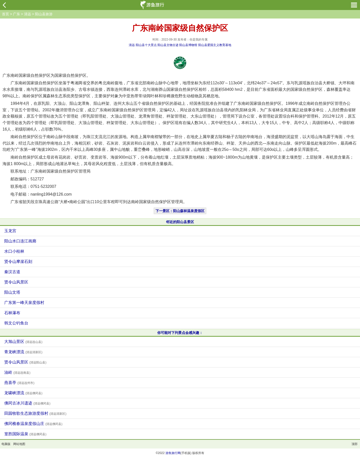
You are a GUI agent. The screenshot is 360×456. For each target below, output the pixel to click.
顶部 (355, 444)
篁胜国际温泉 (25, 434)
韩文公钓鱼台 (16, 323)
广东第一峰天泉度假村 (24, 302)
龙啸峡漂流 (23, 393)
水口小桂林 (14, 251)
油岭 (17, 372)
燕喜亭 (19, 382)
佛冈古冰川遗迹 (27, 403)
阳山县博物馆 (188, 45)
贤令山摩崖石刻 (18, 261)
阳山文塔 (12, 292)
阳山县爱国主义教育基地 (214, 45)
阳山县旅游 (43, 14)
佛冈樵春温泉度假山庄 (33, 423)
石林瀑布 (12, 313)
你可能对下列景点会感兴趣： (180, 333)
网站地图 (19, 444)
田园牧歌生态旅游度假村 (35, 413)
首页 (5, 14)
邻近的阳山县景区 (180, 222)
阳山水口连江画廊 (20, 241)
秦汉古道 (12, 272)
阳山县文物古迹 (168, 45)
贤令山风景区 (16, 282)
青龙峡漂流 (23, 352)
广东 (16, 14)
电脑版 (6, 444)
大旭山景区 (23, 341)
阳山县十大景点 (146, 45)
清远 (27, 14)
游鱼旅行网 (173, 453)
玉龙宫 (10, 231)
